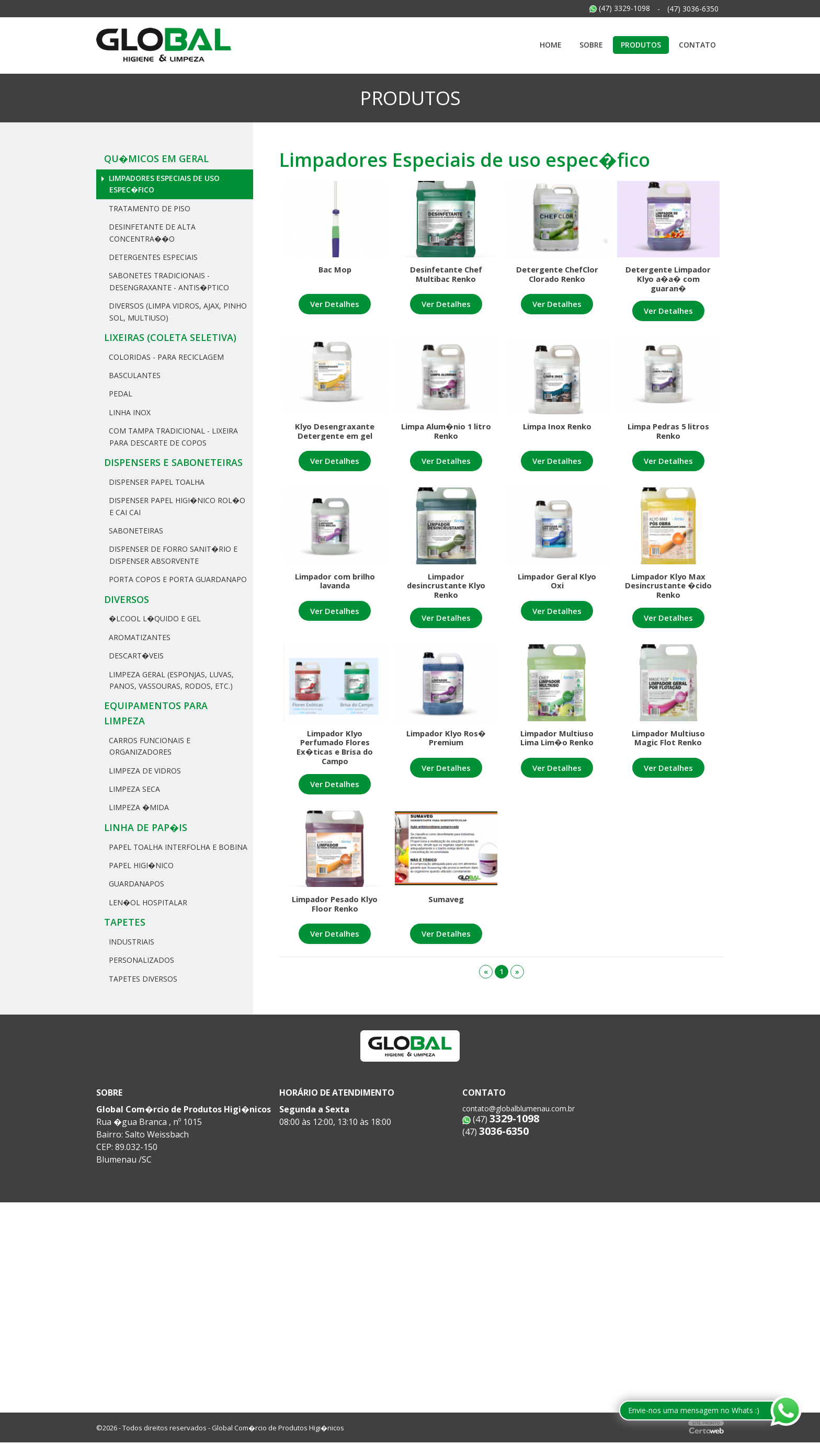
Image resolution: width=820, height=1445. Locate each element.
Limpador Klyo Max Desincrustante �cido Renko (668, 590)
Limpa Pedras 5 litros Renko (668, 434)
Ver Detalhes (335, 304)
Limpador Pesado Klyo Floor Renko (335, 916)
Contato (697, 45)
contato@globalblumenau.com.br (518, 1111)
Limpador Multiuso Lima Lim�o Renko (557, 745)
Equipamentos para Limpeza (156, 713)
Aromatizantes (138, 637)
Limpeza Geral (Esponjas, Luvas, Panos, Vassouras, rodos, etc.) (170, 680)
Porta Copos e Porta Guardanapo (177, 579)
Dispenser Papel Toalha (155, 482)
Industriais (130, 942)
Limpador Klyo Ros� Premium (445, 745)
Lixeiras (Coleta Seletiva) (170, 337)
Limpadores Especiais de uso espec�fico (163, 184)
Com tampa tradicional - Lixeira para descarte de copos (172, 436)
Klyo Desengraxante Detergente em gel (334, 434)
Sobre (591, 45)
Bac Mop (334, 269)
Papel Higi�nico (140, 865)
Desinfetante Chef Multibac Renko (445, 274)
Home (551, 45)
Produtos (641, 45)
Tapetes (124, 922)
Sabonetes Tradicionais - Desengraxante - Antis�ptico (168, 281)
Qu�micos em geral (156, 158)
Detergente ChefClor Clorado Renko (557, 274)
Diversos (126, 599)
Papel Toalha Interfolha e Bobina (177, 847)
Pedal (119, 394)
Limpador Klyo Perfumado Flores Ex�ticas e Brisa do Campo (334, 756)
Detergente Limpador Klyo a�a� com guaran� (668, 279)
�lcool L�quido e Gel (154, 618)
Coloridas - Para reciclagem (165, 357)
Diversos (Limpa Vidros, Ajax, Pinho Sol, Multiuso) (177, 311)
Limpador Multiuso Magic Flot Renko (668, 745)
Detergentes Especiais (152, 257)
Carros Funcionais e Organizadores (148, 746)
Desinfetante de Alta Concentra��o (151, 232)
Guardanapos (135, 884)
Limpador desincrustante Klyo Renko (446, 590)
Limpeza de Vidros (144, 771)
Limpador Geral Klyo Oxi (557, 585)
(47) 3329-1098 (619, 8)
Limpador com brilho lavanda (334, 585)
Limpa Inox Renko (557, 429)
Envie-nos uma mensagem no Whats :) (693, 1410)
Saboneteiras (135, 531)
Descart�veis (135, 656)
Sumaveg (445, 911)
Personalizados (140, 960)
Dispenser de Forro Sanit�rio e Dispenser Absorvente (172, 554)
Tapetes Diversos (142, 979)
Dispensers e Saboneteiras (173, 462)
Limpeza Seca (133, 789)
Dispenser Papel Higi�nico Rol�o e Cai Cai (176, 506)
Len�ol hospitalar (147, 902)
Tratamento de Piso (148, 208)
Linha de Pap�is (145, 827)
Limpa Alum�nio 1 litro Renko (446, 434)
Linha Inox (129, 412)
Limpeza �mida (138, 807)
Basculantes (134, 375)
